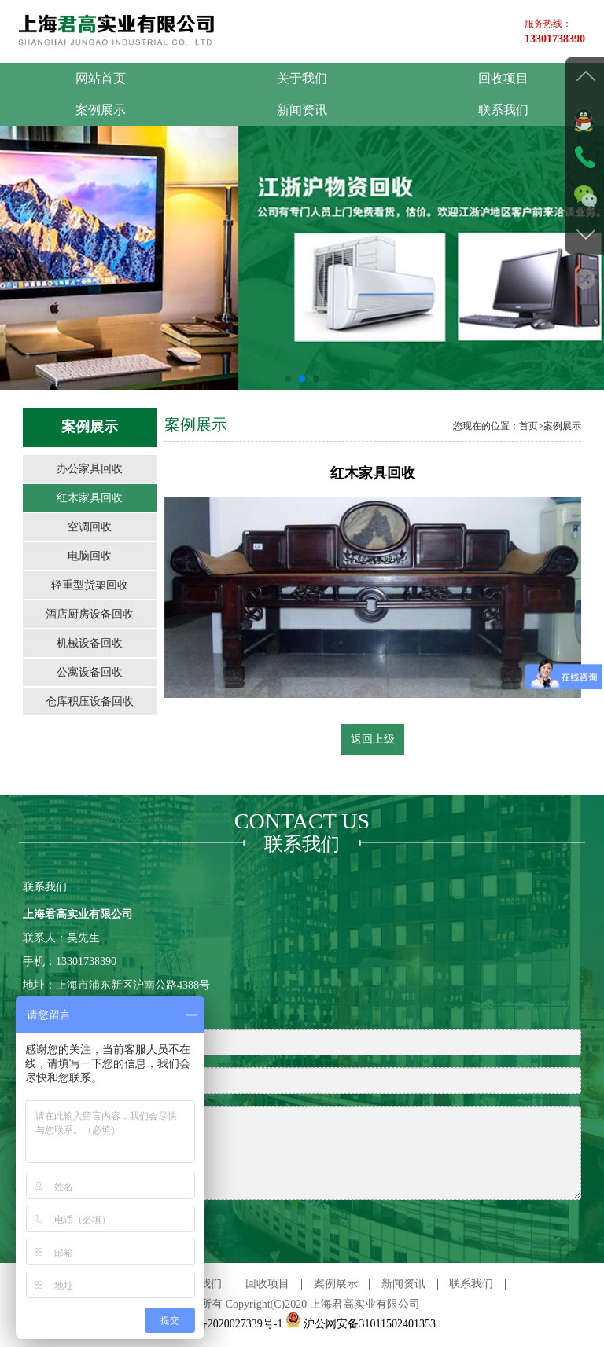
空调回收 (90, 527)
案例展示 (101, 109)
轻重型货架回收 (89, 585)
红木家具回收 (90, 498)
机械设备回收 (90, 643)
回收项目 (503, 78)
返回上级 (373, 739)
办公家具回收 (90, 469)
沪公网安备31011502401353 (360, 1324)
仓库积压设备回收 (90, 701)
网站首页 (101, 78)
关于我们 (302, 78)
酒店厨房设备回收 (90, 614)
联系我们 (503, 109)
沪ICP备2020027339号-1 (225, 1324)
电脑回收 (90, 556)
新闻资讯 (302, 109)
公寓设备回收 (90, 672)
